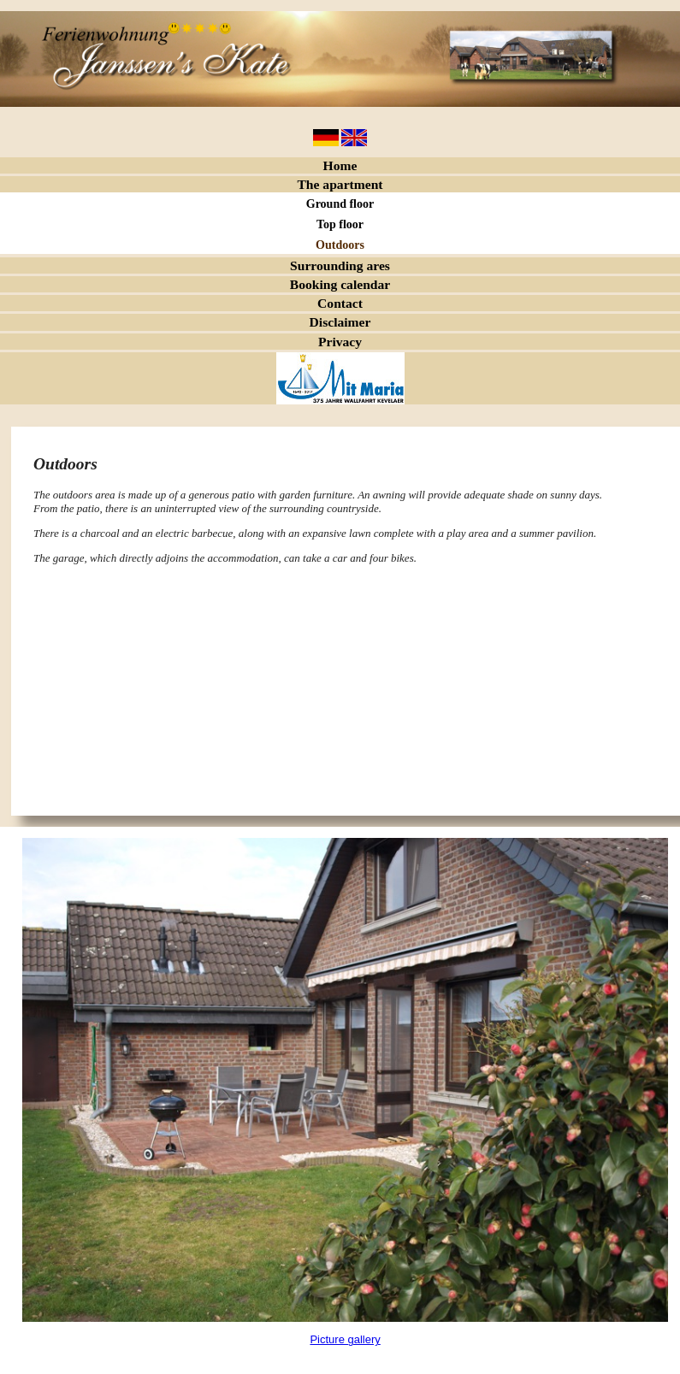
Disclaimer (340, 322)
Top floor (340, 224)
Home (340, 165)
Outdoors (340, 245)
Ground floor (340, 204)
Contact (340, 303)
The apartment (339, 184)
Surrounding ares (340, 265)
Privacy (340, 341)
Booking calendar (340, 284)
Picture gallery (345, 1339)
